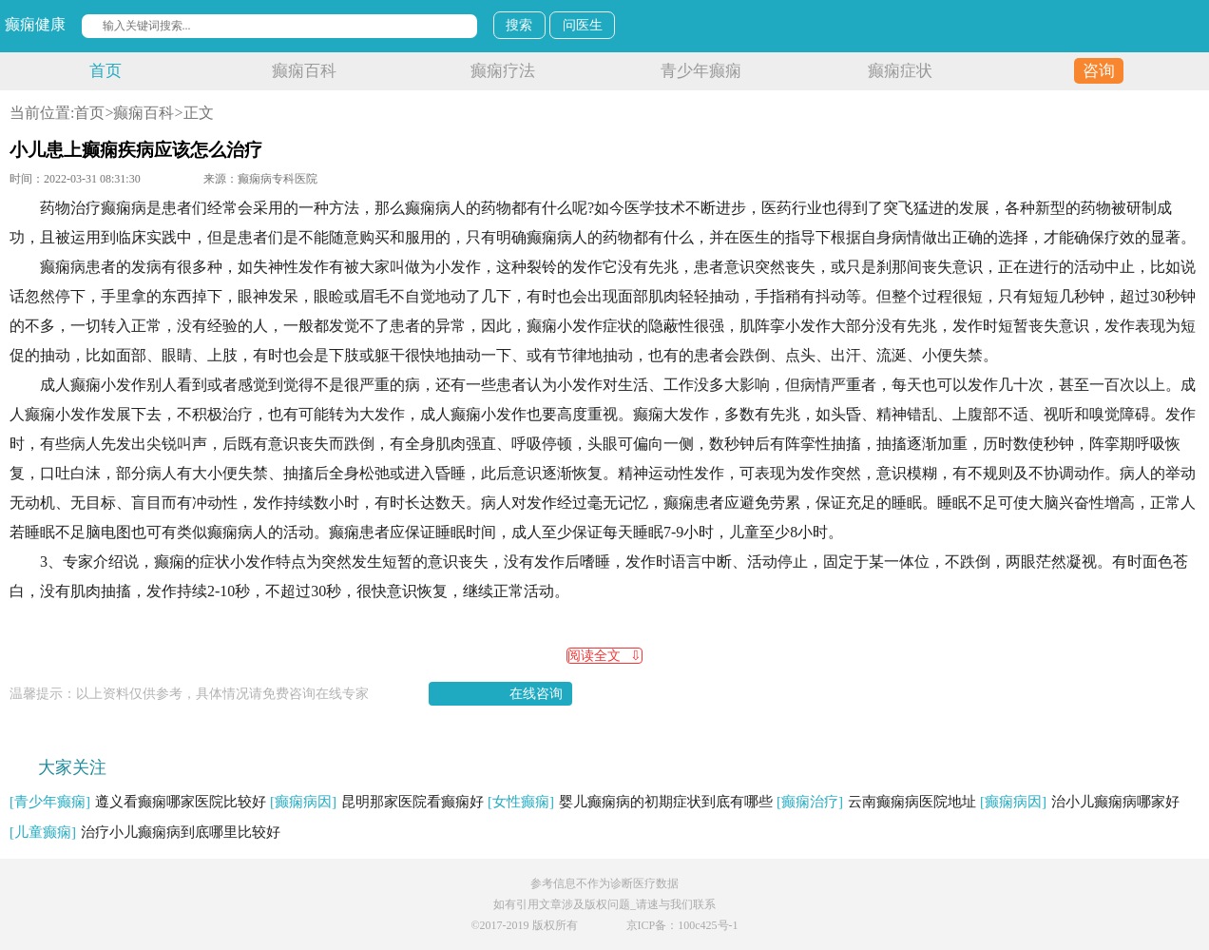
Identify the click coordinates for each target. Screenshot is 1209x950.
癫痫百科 (304, 71)
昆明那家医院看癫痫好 (377, 801)
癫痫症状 (900, 71)
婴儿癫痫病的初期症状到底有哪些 (630, 801)
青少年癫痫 (701, 71)
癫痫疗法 (502, 71)
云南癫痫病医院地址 (876, 801)
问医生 (583, 25)
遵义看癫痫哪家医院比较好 (138, 801)
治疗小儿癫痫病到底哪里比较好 (145, 832)
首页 (105, 71)
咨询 (1099, 71)
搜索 (519, 25)
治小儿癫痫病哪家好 (1080, 801)
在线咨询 (536, 694)
